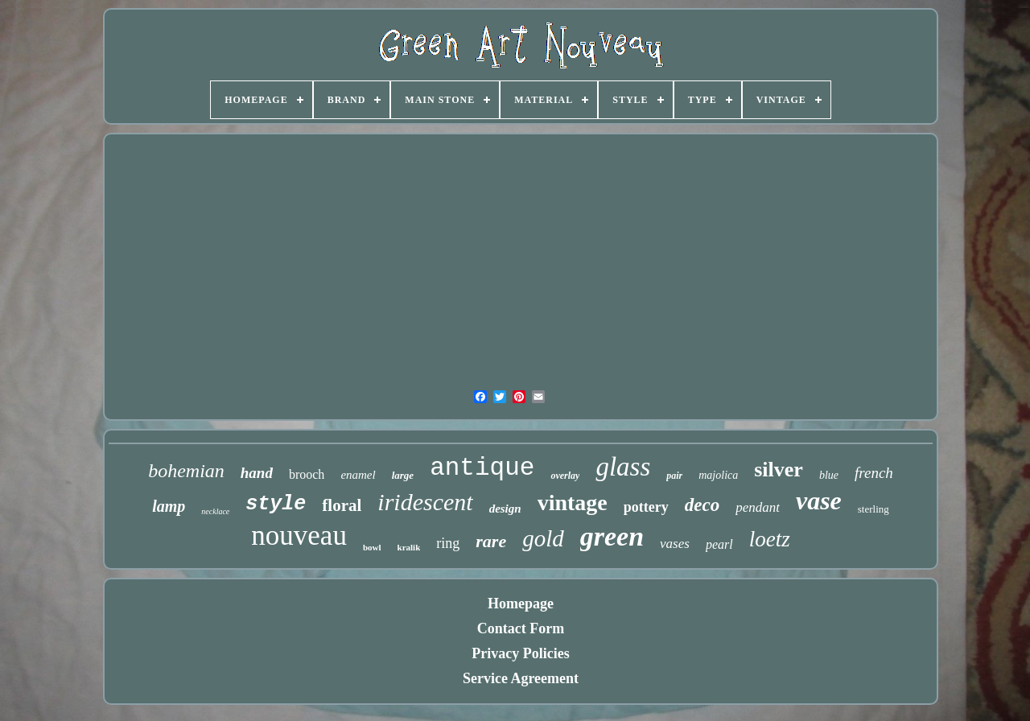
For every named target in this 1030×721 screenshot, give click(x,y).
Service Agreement (521, 678)
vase (819, 500)
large (403, 475)
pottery (646, 507)
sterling (873, 509)
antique (482, 468)
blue (828, 475)
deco (702, 505)
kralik (409, 547)
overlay (564, 475)
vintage (573, 502)
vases (675, 543)
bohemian (186, 470)
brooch (306, 474)
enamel (357, 474)
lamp (168, 506)
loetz (769, 539)
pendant (757, 507)
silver (778, 469)
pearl (719, 544)
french (874, 472)
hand (257, 472)
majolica (718, 475)
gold (543, 538)
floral (341, 505)
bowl (372, 547)
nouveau (299, 535)
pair (674, 475)
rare (491, 541)
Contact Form (520, 628)
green (612, 536)
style (275, 504)
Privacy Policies (520, 653)
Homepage (521, 603)
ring (447, 543)
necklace (215, 511)
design (505, 508)
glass (622, 466)
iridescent (424, 501)
